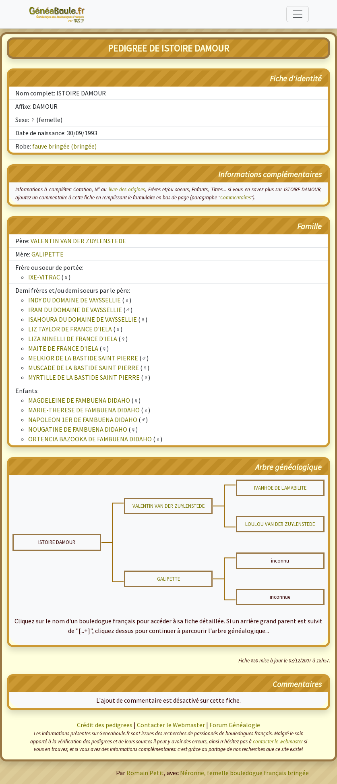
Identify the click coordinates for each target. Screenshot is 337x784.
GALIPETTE (47, 254)
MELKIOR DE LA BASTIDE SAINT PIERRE (83, 358)
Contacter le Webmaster (171, 725)
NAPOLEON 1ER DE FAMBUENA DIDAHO (82, 420)
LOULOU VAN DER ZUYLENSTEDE (280, 524)
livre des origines (127, 189)
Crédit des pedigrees (104, 725)
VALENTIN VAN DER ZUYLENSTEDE (78, 241)
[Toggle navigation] (297, 14)
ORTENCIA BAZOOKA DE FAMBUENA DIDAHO (90, 439)
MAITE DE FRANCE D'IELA (63, 348)
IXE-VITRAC (44, 277)
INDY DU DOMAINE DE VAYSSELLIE (74, 300)
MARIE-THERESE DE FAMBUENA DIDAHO (84, 410)
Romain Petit (145, 773)
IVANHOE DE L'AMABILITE (280, 487)
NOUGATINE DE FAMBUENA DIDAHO (77, 429)
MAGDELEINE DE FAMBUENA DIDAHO (79, 400)
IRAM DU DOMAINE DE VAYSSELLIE (75, 310)
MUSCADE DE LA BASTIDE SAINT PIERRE (83, 368)
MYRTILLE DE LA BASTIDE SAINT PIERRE (84, 377)
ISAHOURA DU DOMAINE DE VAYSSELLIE (82, 319)
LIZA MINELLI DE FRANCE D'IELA (72, 339)
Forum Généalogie (234, 725)
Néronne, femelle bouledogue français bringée (244, 773)
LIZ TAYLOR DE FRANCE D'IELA (70, 329)
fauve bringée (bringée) (64, 146)
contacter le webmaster (278, 741)
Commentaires (235, 197)
